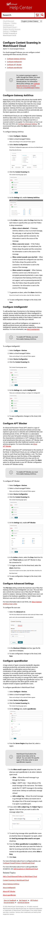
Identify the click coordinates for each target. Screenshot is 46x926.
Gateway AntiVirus (16, 59)
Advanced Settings (27, 124)
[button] (37, 14)
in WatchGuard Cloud (16, 880)
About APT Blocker (9, 891)
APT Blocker (14, 65)
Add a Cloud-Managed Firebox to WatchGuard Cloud (20, 876)
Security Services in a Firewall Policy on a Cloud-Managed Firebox (28, 86)
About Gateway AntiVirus (11, 884)
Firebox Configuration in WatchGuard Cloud (9, 25)
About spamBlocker (9, 895)
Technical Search (23, 902)
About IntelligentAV (33, 329)
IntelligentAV (14, 62)
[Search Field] (23, 14)
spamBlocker (14, 67)
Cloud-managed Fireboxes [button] (17, 49)
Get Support (23, 900)
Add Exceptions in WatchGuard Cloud (25, 869)
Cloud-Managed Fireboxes (8, 22)
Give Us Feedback (10, 900)
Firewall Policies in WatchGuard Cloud (18, 863)
